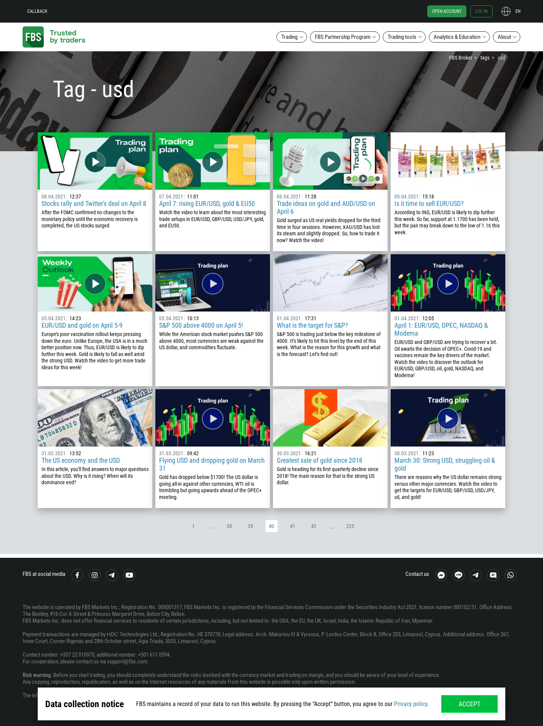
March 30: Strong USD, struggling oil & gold (444, 464)
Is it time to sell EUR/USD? (429, 203)
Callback (37, 11)
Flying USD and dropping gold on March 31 (212, 464)
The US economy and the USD (80, 460)
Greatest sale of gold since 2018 (319, 460)
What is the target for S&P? (312, 325)
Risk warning (37, 675)
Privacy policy (410, 704)
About (504, 37)
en (517, 11)
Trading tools (402, 37)
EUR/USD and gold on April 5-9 (82, 325)
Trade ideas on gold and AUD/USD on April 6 (326, 207)
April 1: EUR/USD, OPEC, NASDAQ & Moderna (441, 329)
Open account (447, 11)
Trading (289, 37)
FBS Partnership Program (342, 37)
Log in (481, 11)
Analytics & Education (457, 37)
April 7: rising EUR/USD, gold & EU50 (207, 203)
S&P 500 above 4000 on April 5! (201, 325)
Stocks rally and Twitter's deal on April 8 (93, 203)
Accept (469, 704)
